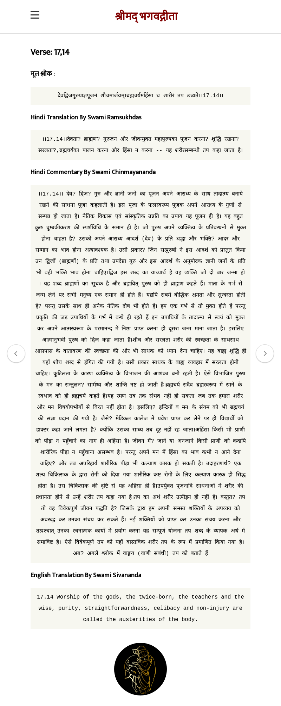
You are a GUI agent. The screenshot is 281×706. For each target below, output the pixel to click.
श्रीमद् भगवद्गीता (146, 16)
